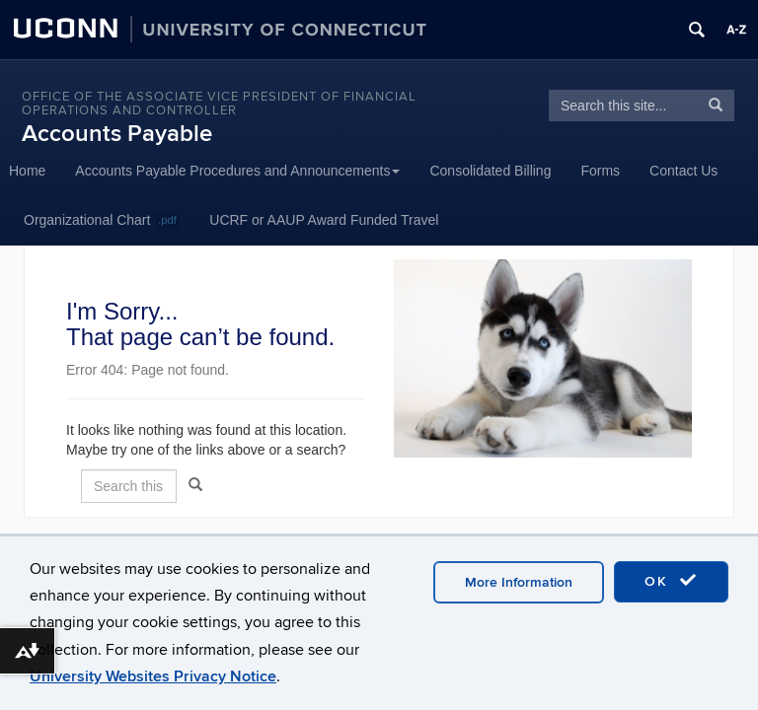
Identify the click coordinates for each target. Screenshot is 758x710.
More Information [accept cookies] (518, 582)
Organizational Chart (102, 220)
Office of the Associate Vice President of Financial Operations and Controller (219, 103)
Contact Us (683, 170)
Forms (600, 170)
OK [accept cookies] (671, 581)
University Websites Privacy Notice (153, 676)
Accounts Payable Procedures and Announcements (237, 170)
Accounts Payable (117, 133)
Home (27, 170)
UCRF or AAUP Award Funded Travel (323, 220)
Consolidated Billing (490, 170)
